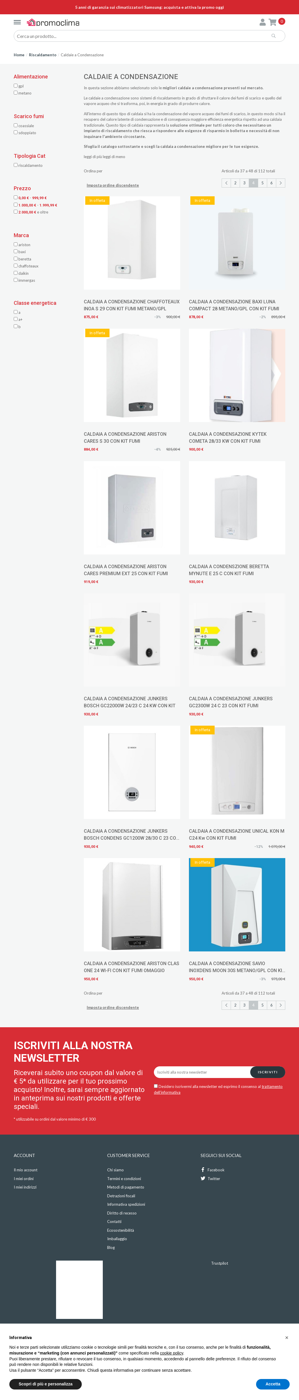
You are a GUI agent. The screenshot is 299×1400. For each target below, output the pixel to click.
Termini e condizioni (124, 1178)
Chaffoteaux (26, 266)
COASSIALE (24, 125)
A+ (18, 319)
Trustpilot (219, 1263)
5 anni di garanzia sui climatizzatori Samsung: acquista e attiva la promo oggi (149, 7)
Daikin (21, 273)
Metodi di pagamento (125, 1187)
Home (19, 54)
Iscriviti (268, 1072)
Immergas (24, 280)
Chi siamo (115, 1170)
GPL (19, 86)
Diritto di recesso (122, 1213)
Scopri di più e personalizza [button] (45, 1384)
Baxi (20, 251)
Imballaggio (117, 1238)
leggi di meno (114, 156)
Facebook (213, 1169)
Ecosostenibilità (120, 1230)
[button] (286, 1337)
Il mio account (25, 1170)
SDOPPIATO (25, 132)
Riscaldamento (42, 54)
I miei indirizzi (25, 1187)
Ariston (22, 244)
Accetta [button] (272, 1384)
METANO (23, 93)
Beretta (22, 259)
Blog (111, 1247)
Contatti (114, 1221)
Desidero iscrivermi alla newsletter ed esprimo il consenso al (218, 1089)
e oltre (31, 212)
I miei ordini (24, 1178)
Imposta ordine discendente (113, 185)
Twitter (210, 1178)
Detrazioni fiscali (121, 1196)
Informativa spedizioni (126, 1204)
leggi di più (93, 156)
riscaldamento (169, 98)
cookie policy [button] (171, 1353)
